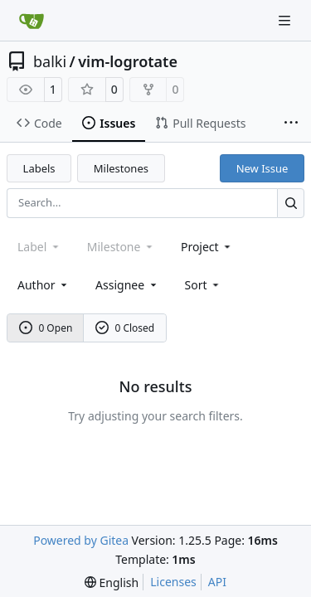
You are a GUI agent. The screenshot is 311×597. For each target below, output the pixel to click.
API (217, 582)
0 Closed (125, 328)
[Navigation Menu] (286, 20)
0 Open (46, 328)
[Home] (31, 21)
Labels (39, 168)
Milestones (121, 168)
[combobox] (207, 247)
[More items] (291, 123)
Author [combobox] (43, 285)
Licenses (173, 582)
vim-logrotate (127, 61)
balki (49, 61)
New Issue (262, 168)
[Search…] (290, 202)
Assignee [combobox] (127, 285)
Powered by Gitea (81, 540)
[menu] (203, 285)
